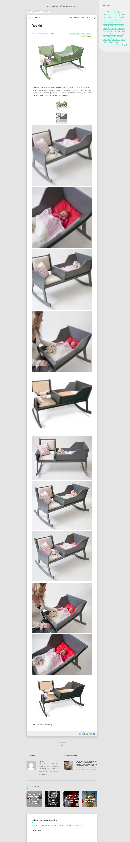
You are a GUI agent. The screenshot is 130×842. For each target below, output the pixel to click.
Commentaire (41, 784)
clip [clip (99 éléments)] (122, 18)
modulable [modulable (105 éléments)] (106, 37)
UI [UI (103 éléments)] (104, 42)
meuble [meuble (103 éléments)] (114, 34)
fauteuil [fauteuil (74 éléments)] (105, 29)
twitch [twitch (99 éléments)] (123, 40)
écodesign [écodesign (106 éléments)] (123, 45)
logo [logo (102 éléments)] (104, 31)
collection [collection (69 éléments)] (106, 20)
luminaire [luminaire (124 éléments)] (110, 31)
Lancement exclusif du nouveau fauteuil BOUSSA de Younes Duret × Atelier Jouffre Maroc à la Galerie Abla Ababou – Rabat (86, 717)
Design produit (42, 12)
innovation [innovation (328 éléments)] (121, 29)
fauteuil (72, 34)
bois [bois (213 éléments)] (104, 18)
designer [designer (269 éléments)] (118, 23)
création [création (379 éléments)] (105, 23)
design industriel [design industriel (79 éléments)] (108, 26)
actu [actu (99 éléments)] (108, 12)
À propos (7, 48)
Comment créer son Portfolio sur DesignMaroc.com (63, 6)
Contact (7, 52)
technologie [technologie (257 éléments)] (116, 40)
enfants (80, 34)
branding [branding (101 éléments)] (110, 18)
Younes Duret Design (56, 838)
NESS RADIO (9, 57)
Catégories (8, 43)
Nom (38, 803)
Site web (38, 817)
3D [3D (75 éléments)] (104, 12)
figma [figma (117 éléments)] (111, 29)
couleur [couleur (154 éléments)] (120, 20)
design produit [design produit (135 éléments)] (119, 26)
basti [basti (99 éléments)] (117, 15)
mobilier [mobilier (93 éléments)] (120, 34)
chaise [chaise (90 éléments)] (117, 18)
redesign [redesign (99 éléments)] (119, 37)
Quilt (63, 698)
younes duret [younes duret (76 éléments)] (107, 45)
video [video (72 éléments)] (111, 42)
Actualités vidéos (10, 39)
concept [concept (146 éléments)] (113, 20)
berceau (87, 34)
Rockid (41, 26)
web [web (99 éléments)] (116, 42)
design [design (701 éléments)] (112, 23)
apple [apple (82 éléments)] (116, 12)
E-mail (38, 810)
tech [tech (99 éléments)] (109, 40)
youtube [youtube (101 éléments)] (115, 45)
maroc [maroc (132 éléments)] (123, 31)
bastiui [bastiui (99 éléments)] (123, 15)
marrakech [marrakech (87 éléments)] (106, 34)
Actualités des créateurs (13, 35)
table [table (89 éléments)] (104, 40)
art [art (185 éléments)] (113, 15)
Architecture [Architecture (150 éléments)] (106, 15)
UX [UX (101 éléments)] (107, 42)
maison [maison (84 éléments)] (117, 31)
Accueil (33, 12)
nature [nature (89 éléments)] (113, 37)
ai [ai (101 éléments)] (111, 12)
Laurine (58, 34)
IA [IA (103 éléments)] (115, 29)
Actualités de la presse (12, 30)
